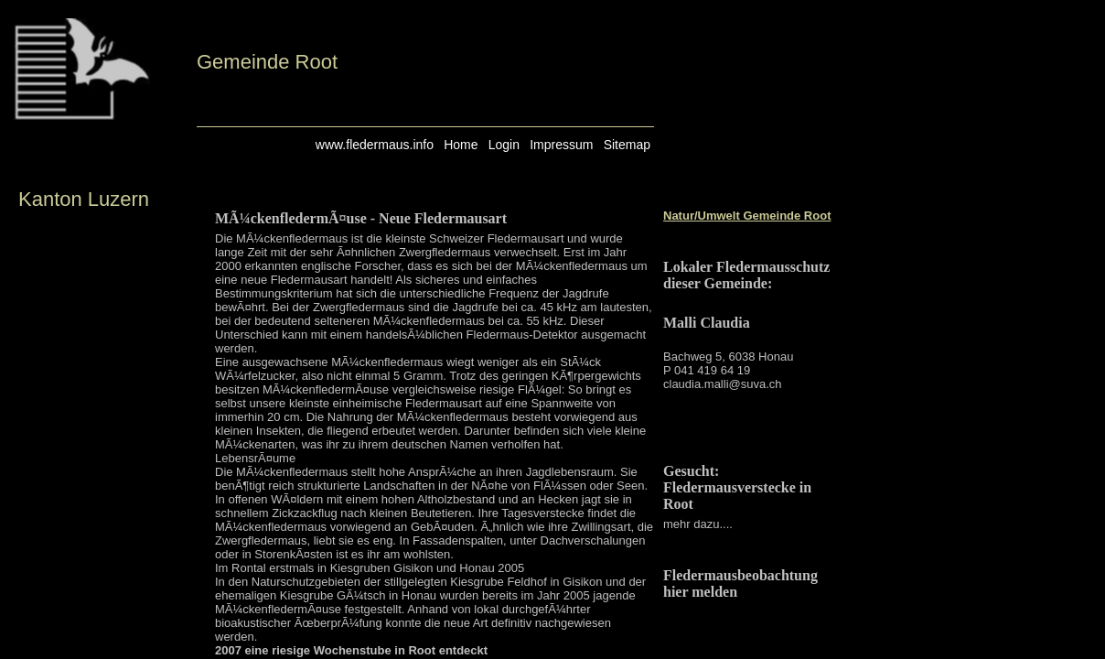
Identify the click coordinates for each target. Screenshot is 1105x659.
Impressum (561, 144)
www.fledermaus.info (375, 144)
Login (504, 144)
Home (460, 144)
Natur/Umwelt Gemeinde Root (747, 215)
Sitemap (627, 144)
